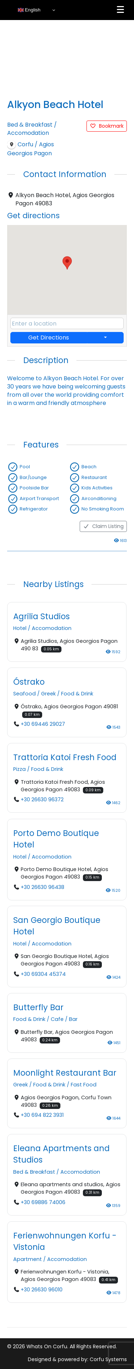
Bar (73, 1019)
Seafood (24, 694)
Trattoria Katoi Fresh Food (64, 757)
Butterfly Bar (38, 1007)
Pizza (19, 769)
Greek (48, 694)
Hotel (19, 628)
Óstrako (29, 682)
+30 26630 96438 (42, 887)
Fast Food (83, 1085)
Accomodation (28, 133)
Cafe (57, 1019)
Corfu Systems (108, 1359)
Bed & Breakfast (30, 125)
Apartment (27, 1259)
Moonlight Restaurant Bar (64, 1073)
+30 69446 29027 (43, 724)
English (29, 10)
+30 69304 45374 (43, 974)
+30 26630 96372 (42, 799)
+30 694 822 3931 (42, 1115)
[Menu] (120, 10)
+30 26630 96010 (42, 1289)
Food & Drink (77, 694)
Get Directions (48, 337)
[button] (67, 263)
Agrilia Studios (41, 616)
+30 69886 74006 (43, 1202)
